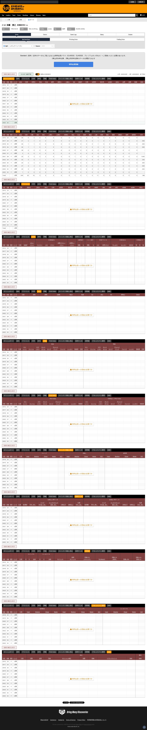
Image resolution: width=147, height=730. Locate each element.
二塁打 (50, 135)
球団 (11, 82)
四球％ (59, 82)
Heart (27, 456)
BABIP (80, 82)
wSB (110, 187)
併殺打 (120, 135)
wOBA (110, 82)
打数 (32, 135)
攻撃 (130, 82)
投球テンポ (78, 79)
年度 (4, 82)
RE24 (71, 295)
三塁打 (58, 135)
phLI (102, 295)
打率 (87, 82)
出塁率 (94, 82)
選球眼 (87, 79)
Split (6, 46)
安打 (38, 135)
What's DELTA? (44, 720)
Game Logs (73, 34)
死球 (101, 135)
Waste (54, 456)
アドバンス (25, 79)
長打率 (102, 82)
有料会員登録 (73, 64)
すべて (32, 19)
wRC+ (117, 82)
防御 (135, 82)
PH (111, 295)
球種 (45, 79)
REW (82, 295)
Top (3, 15)
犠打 (107, 135)
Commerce (53, 720)
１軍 (8, 19)
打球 (33, 79)
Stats (16, 34)
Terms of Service (71, 720)
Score (19, 15)
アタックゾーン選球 (98, 79)
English (143, 15)
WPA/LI (123, 295)
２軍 (20, 19)
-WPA (45, 295)
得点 (40, 82)
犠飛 (113, 135)
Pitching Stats (73, 39)
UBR (103, 187)
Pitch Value (52, 79)
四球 (84, 135)
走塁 (124, 82)
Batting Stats (26, 39)
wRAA (124, 187)
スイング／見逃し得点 (65, 79)
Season (38, 46)
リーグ (15, 82)
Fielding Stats (121, 39)
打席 (26, 82)
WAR (109, 79)
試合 (20, 82)
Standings (25, 15)
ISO (74, 82)
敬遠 (90, 135)
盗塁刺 (134, 135)
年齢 (7, 82)
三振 (96, 135)
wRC (116, 187)
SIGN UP (141, 2)
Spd (89, 187)
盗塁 (52, 82)
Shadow (36, 456)
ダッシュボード (9, 79)
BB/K (46, 187)
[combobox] (111, 15)
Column (32, 15)
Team (13, 15)
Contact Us (61, 720)
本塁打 (33, 82)
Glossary (38, 15)
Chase (45, 456)
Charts (45, 34)
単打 (43, 135)
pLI (92, 295)
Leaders (8, 15)
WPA (39, 79)
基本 (17, 79)
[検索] (28, 1)
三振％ (68, 82)
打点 (46, 82)
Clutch (138, 295)
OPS (78, 187)
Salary (102, 34)
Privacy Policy (81, 720)
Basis (44, 15)
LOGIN (132, 2)
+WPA (58, 295)
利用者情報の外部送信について (96, 720)
